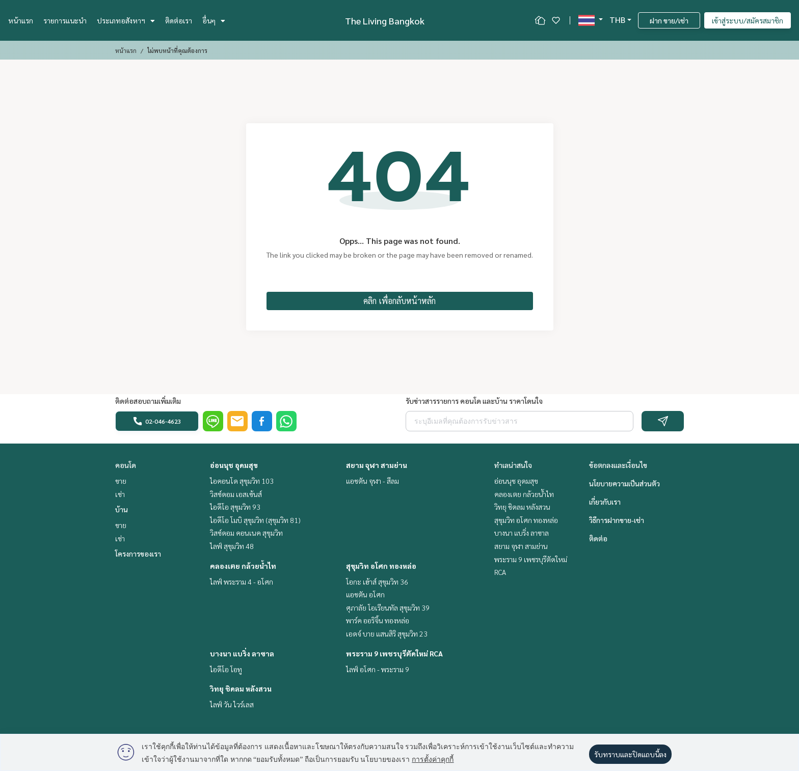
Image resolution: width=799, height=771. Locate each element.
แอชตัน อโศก (365, 594)
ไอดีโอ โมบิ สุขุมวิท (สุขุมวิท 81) (255, 520)
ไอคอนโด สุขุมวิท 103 (242, 480)
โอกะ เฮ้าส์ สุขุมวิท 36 (377, 581)
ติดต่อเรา (178, 20)
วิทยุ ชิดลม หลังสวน (241, 688)
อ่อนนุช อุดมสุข (234, 465)
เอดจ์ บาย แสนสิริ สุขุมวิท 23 (387, 633)
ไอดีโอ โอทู (226, 669)
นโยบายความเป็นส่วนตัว (624, 483)
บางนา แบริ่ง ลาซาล (242, 653)
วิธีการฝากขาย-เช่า (616, 520)
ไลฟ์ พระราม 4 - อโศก (241, 581)
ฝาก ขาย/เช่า (669, 20)
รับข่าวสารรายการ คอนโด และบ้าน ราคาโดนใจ (474, 400)
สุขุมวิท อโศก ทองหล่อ (381, 565)
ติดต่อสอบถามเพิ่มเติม (148, 400)
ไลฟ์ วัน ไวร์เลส (232, 704)
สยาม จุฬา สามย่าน (376, 465)
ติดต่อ (598, 538)
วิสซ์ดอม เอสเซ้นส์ (236, 494)
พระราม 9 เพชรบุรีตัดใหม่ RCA (394, 653)
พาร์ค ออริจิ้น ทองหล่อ (377, 620)
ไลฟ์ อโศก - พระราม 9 (377, 669)
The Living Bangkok (384, 20)
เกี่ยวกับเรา (605, 501)
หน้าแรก (20, 20)
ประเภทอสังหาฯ (126, 20)
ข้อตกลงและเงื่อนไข (618, 465)
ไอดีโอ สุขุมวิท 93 (235, 506)
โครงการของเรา (138, 553)
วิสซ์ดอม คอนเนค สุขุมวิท (246, 532)
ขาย (120, 480)
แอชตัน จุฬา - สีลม (372, 480)
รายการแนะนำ (65, 20)
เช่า (120, 494)
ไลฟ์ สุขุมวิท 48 (232, 545)
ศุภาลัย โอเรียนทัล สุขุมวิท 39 (388, 607)
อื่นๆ (213, 20)
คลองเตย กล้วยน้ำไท (243, 565)
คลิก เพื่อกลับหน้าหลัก (399, 300)
